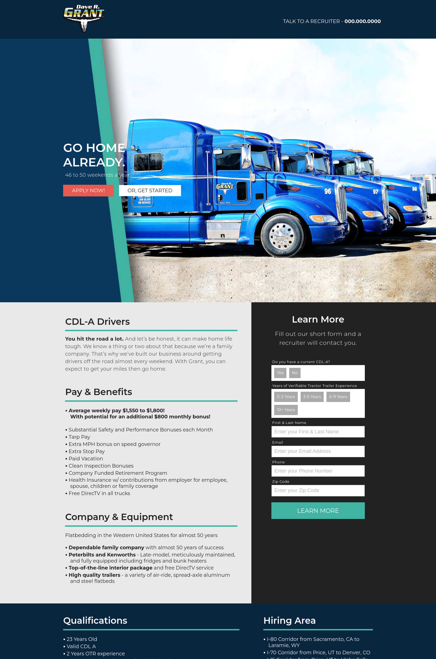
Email (277, 442)
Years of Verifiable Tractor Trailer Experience (314, 386)
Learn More (318, 510)
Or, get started (150, 191)
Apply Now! (88, 191)
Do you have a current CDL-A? (301, 362)
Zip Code (280, 482)
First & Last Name (289, 423)
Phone (278, 462)
